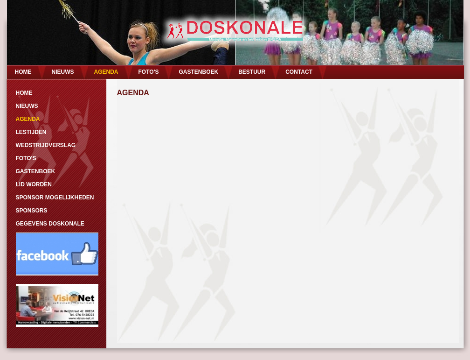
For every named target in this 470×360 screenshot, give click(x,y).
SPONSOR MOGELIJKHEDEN (55, 197)
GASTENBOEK (198, 72)
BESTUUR (251, 72)
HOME (23, 72)
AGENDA (106, 72)
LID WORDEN (34, 184)
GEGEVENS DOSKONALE (50, 223)
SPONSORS (32, 210)
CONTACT (298, 72)
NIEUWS (63, 72)
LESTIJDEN (31, 132)
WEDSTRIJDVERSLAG (46, 145)
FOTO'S (148, 72)
